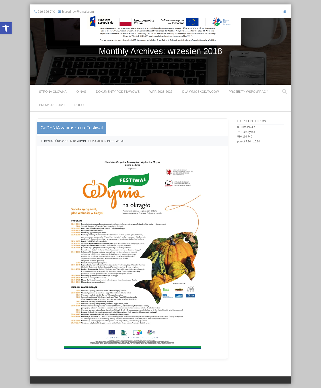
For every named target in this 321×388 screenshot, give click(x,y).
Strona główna (53, 91)
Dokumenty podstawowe (118, 91)
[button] (6, 28)
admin (81, 141)
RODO (79, 105)
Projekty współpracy (248, 91)
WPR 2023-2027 (161, 91)
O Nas (81, 91)
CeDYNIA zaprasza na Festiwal (72, 127)
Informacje (116, 141)
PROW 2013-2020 (51, 105)
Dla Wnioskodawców (200, 91)
